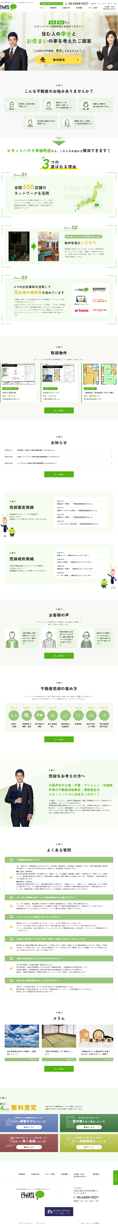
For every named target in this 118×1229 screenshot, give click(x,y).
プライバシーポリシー (26, 1223)
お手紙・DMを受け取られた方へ (80, 1175)
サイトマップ (40, 1223)
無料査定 (96, 1174)
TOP (116, 1178)
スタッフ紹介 (50, 1174)
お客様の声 (35, 1174)
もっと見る (58, 410)
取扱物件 (22, 1174)
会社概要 (64, 1174)
